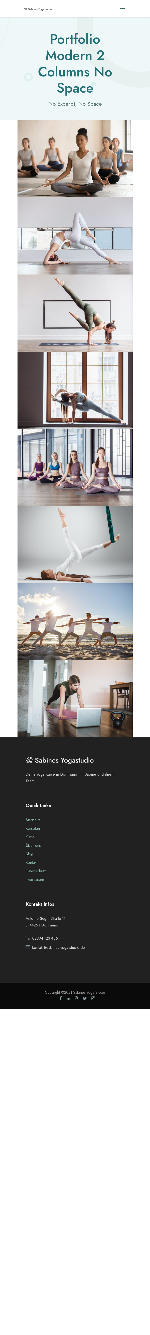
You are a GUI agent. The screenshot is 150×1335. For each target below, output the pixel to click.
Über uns (33, 845)
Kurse (30, 837)
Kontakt (31, 862)
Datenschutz (36, 871)
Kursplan (33, 828)
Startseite (33, 820)
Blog (29, 854)
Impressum (35, 879)
